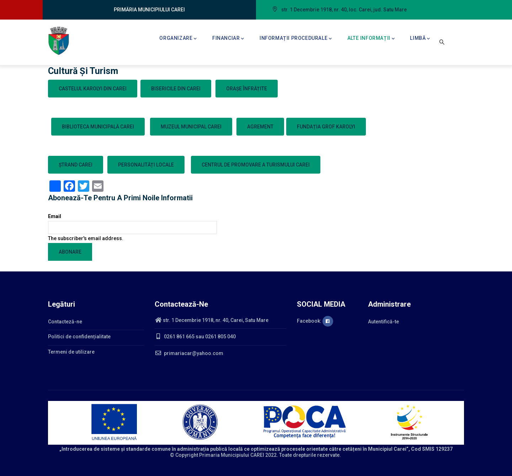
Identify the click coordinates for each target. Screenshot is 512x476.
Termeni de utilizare (71, 352)
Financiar (228, 38)
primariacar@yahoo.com (189, 353)
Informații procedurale (296, 38)
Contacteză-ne (65, 321)
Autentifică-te (383, 321)
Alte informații (371, 38)
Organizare (178, 38)
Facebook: (315, 321)
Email (54, 216)
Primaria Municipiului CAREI (231, 455)
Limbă (420, 38)
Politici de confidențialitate (79, 336)
